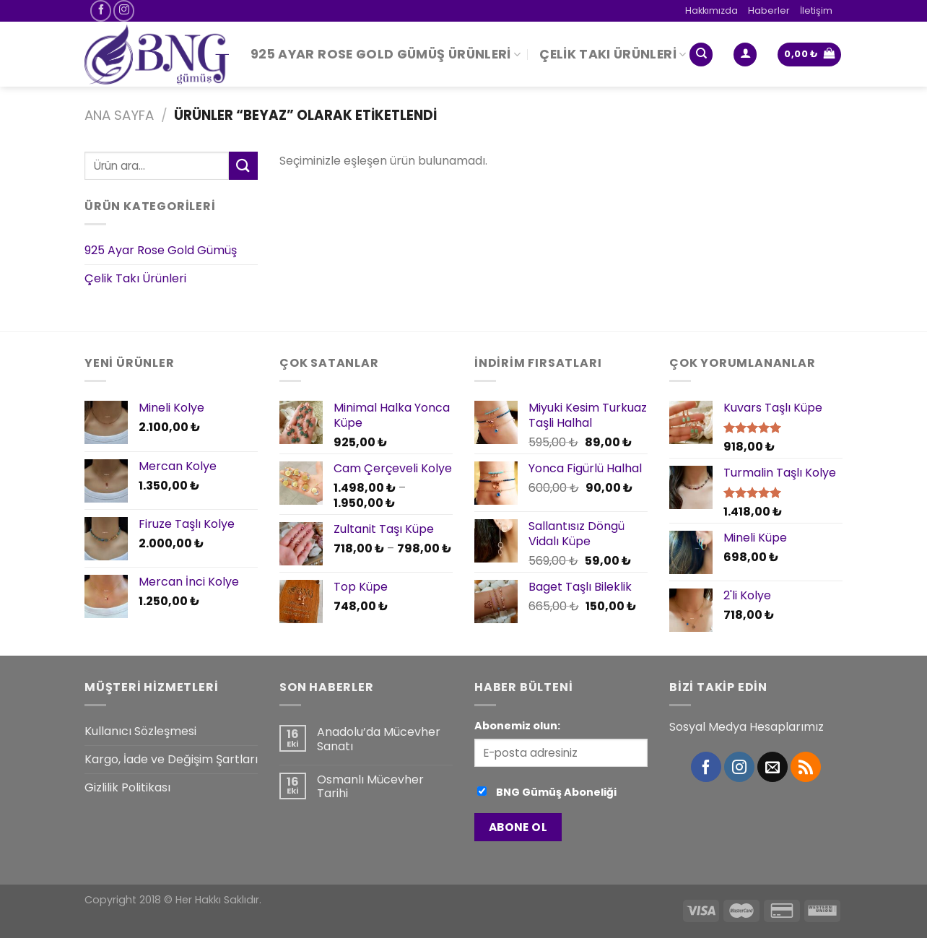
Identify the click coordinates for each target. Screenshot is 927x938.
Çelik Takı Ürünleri (612, 54)
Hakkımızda (711, 10)
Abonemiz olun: (517, 725)
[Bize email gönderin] (772, 767)
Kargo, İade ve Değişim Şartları (171, 759)
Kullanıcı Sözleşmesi (140, 731)
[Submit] (243, 166)
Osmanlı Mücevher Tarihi (370, 786)
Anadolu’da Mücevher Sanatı (378, 738)
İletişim (816, 10)
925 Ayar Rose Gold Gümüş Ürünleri (386, 54)
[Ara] (701, 54)
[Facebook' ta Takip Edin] (100, 10)
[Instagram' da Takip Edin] (123, 10)
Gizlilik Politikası (127, 787)
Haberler (769, 10)
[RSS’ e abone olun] (806, 767)
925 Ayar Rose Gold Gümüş (160, 251)
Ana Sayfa (119, 115)
